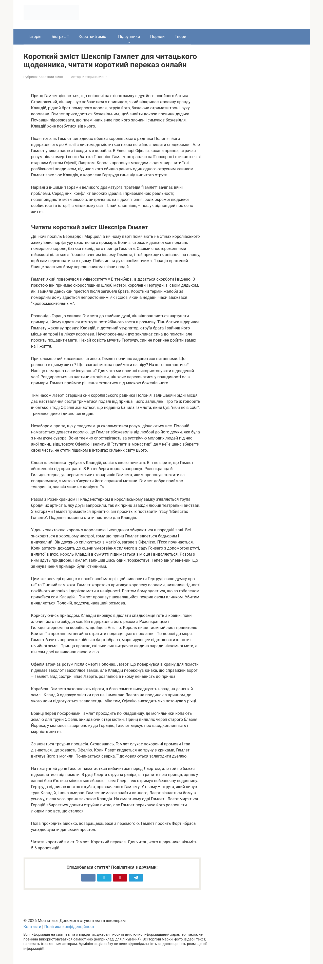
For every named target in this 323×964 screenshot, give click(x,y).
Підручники (129, 36)
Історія (35, 36)
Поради (157, 36)
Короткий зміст (93, 36)
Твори (180, 36)
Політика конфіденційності (70, 926)
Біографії (59, 36)
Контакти (32, 926)
